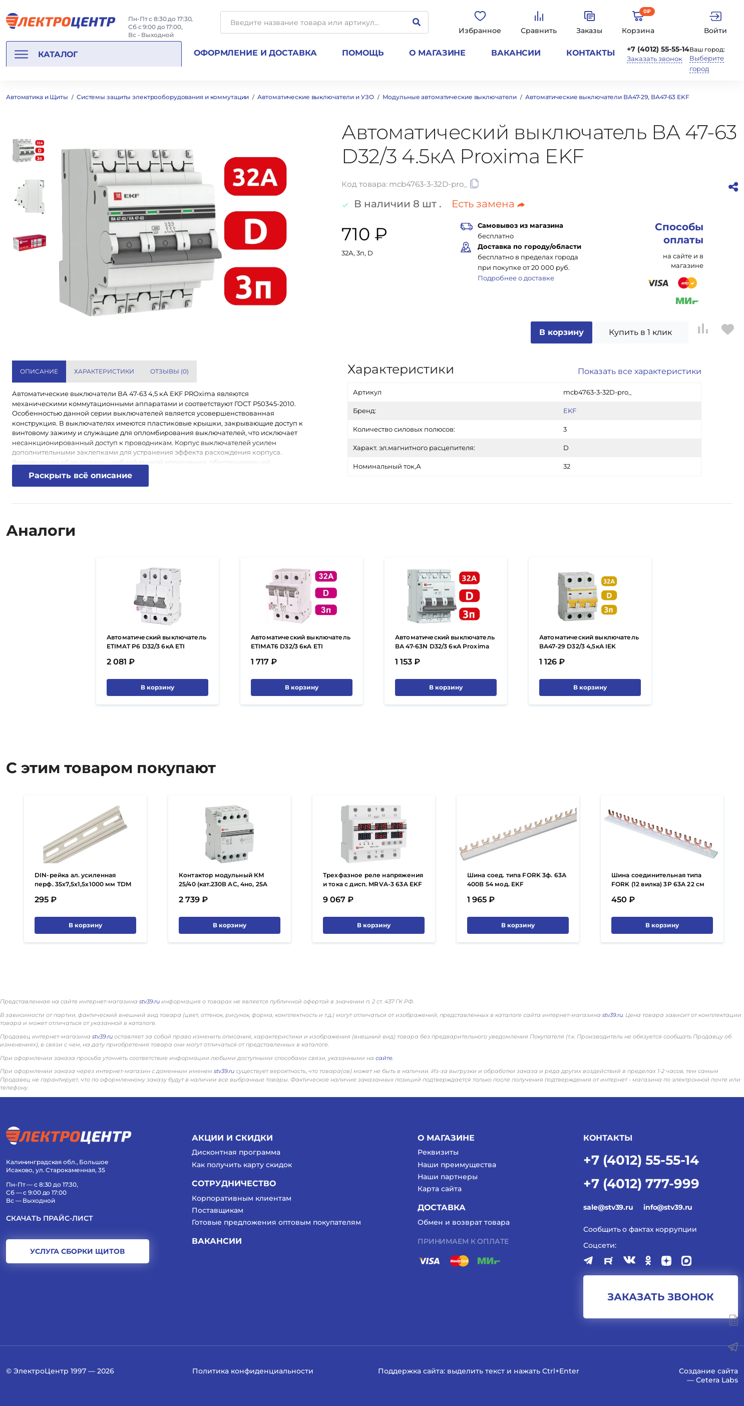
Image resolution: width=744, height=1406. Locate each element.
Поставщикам (217, 1210)
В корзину (561, 332)
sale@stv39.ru (608, 1207)
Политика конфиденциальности (252, 1370)
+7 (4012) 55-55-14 (658, 49)
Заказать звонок (654, 59)
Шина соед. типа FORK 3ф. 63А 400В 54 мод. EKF (516, 879)
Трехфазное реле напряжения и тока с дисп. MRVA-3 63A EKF (373, 879)
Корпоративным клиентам (241, 1198)
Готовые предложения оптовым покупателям (276, 1222)
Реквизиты (438, 1152)
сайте (384, 1058)
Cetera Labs (717, 1379)
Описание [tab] (39, 371)
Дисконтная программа (236, 1152)
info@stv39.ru (667, 1207)
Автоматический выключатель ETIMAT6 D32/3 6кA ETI (300, 641)
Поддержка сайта (411, 1370)
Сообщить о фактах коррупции (640, 1229)
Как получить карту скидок (242, 1164)
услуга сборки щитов (77, 1251)
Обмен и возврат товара (464, 1222)
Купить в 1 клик (640, 332)
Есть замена (488, 204)
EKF (569, 411)
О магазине (437, 53)
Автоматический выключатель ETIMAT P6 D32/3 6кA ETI (156, 641)
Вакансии (516, 53)
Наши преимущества (457, 1164)
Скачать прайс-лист (49, 1218)
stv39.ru (149, 1001)
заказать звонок (660, 1297)
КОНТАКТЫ (607, 1138)
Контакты (590, 53)
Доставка (442, 1207)
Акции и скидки (232, 1138)
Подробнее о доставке (516, 278)
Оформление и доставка (255, 53)
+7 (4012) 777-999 (641, 1183)
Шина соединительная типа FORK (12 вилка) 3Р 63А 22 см (657, 879)
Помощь (363, 53)
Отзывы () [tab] (169, 371)
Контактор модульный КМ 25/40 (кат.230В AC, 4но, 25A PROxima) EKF (223, 884)
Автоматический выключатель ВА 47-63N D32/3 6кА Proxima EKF (445, 646)
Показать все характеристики (639, 371)
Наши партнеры (448, 1176)
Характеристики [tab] (104, 371)
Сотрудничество (234, 1183)
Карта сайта (440, 1188)
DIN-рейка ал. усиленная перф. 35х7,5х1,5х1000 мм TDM (83, 879)
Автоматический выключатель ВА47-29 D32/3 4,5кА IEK (589, 641)
